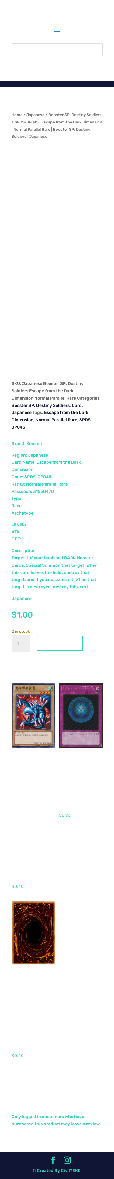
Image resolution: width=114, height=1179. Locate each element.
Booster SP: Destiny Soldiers (75, 114)
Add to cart (59, 643)
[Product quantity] (21, 643)
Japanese (35, 114)
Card (77, 405)
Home (17, 114)
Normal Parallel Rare (56, 419)
